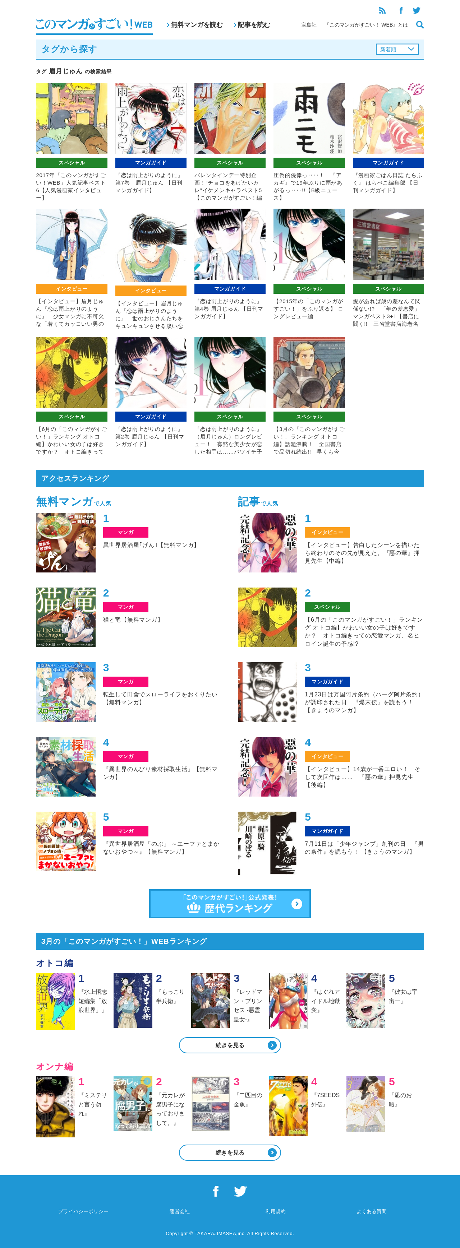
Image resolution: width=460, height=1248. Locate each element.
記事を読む (254, 24)
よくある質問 (371, 1211)
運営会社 (180, 1211)
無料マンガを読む (197, 24)
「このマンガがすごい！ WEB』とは (366, 25)
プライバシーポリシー (83, 1211)
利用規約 (276, 1211)
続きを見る (230, 1045)
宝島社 (309, 25)
